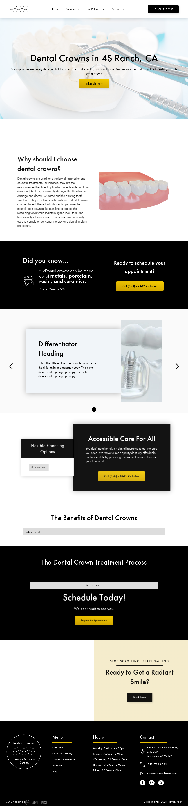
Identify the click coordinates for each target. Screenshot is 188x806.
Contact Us (118, 9)
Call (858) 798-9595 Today (139, 286)
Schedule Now (94, 83)
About (55, 9)
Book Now (137, 697)
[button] (72, 9)
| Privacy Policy (174, 801)
